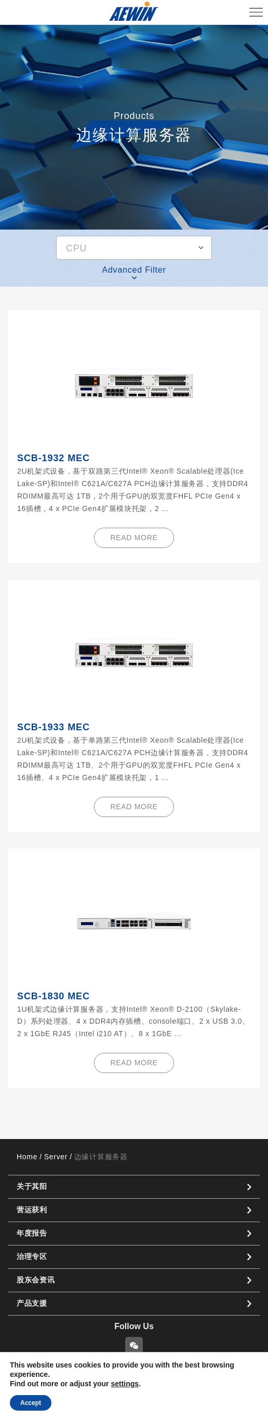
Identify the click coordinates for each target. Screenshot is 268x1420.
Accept (30, 1402)
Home (27, 1157)
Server (56, 1157)
